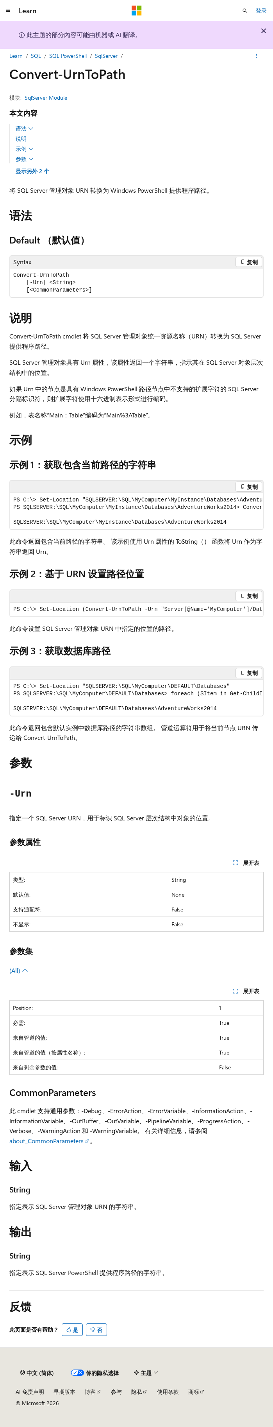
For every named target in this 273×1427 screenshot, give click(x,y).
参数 (25, 159)
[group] (136, 511)
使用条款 (168, 1391)
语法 (25, 128)
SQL (36, 55)
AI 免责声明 (30, 1391)
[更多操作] (257, 56)
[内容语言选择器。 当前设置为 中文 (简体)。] (37, 1372)
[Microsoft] (137, 10)
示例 (25, 148)
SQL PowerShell (68, 55)
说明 (21, 138)
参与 (116, 1391)
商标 (193, 1391)
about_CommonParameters (46, 1141)
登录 (261, 10)
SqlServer (106, 55)
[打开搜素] (245, 11)
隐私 (136, 1391)
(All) (18, 970)
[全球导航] (8, 11)
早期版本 (64, 1391)
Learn (16, 55)
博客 (90, 1391)
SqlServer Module (46, 97)
